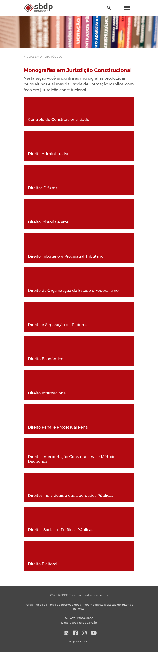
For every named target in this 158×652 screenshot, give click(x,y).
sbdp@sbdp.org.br (84, 622)
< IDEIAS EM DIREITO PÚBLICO (43, 57)
